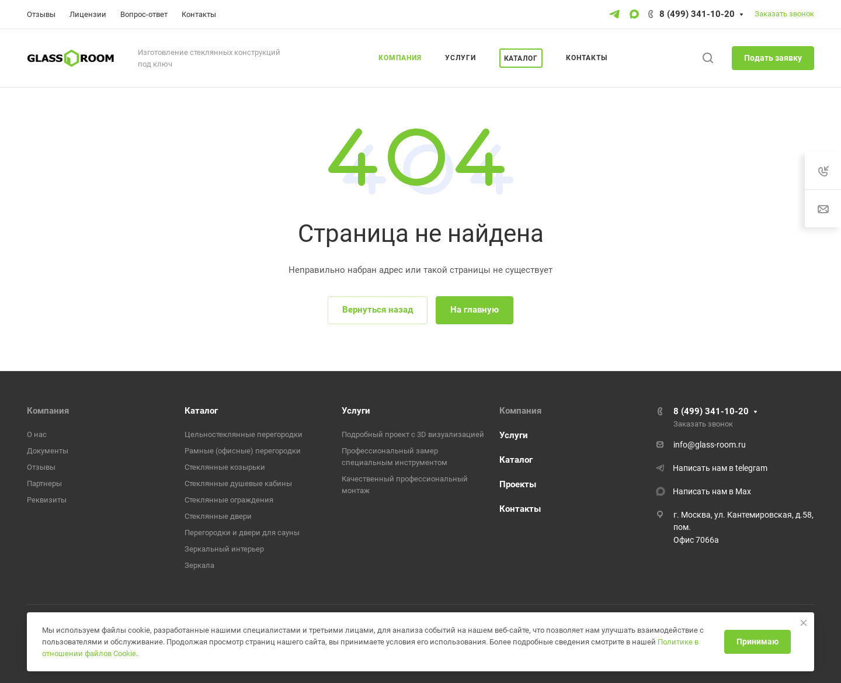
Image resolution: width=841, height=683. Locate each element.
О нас (37, 434)
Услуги (356, 410)
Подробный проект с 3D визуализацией (413, 434)
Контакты (520, 509)
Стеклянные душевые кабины (238, 483)
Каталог (201, 410)
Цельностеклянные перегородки (244, 434)
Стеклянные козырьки (225, 467)
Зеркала (199, 565)
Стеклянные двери (218, 516)
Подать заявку (773, 58)
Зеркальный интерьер (224, 549)
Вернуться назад (377, 309)
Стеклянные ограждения (229, 499)
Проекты (517, 484)
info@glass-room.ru (709, 444)
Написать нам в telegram (720, 468)
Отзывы (41, 467)
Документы (47, 450)
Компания (48, 410)
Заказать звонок (784, 13)
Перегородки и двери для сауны (242, 532)
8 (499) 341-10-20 (697, 14)
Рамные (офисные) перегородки (243, 450)
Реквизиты (47, 499)
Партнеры (44, 483)
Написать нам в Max (712, 491)
